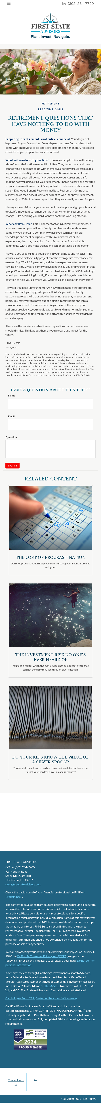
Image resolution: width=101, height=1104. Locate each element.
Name (11, 395)
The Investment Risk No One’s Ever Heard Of (50, 657)
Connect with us (16, 1082)
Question (11, 437)
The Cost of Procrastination (50, 557)
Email (11, 416)
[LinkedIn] (64, 3)
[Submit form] (12, 465)
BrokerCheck (13, 896)
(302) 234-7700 (81, 3)
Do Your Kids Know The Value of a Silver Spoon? (50, 759)
